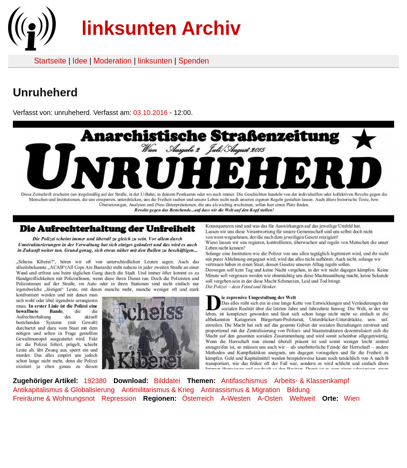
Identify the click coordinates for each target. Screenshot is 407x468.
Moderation (112, 61)
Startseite (50, 61)
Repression (119, 398)
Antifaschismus (244, 381)
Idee (79, 61)
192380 (95, 381)
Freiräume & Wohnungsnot (54, 398)
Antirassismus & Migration (240, 390)
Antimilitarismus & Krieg (158, 390)
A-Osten (270, 398)
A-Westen (236, 398)
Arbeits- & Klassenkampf (311, 381)
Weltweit (302, 398)
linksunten (155, 61)
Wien (352, 398)
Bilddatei (167, 381)
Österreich (198, 398)
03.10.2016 (150, 112)
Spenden (193, 61)
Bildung (298, 390)
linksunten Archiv (161, 28)
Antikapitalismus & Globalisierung (64, 390)
